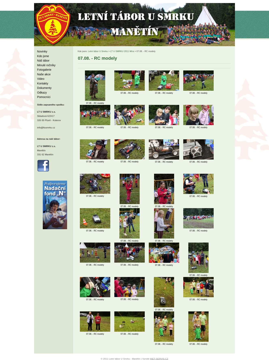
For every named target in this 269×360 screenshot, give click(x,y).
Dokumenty (44, 87)
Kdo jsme (43, 56)
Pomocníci (43, 97)
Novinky (42, 51)
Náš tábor (43, 60)
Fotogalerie (44, 69)
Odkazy (42, 92)
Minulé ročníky (46, 65)
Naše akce (44, 74)
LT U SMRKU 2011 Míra (122, 51)
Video (40, 78)
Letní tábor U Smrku (98, 51)
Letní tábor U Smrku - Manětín (53, 24)
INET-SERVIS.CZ (159, 359)
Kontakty (42, 83)
